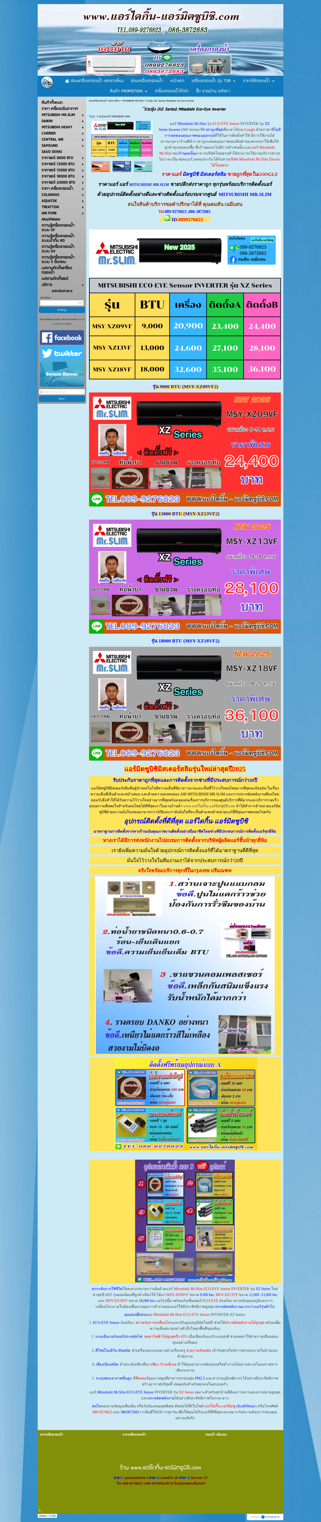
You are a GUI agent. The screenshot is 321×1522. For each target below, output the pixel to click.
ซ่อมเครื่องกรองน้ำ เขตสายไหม (104, 101)
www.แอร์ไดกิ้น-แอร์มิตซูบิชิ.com (209, 806)
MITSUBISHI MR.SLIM (133, 101)
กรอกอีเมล (45, 298)
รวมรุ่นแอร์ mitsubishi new (113, 116)
